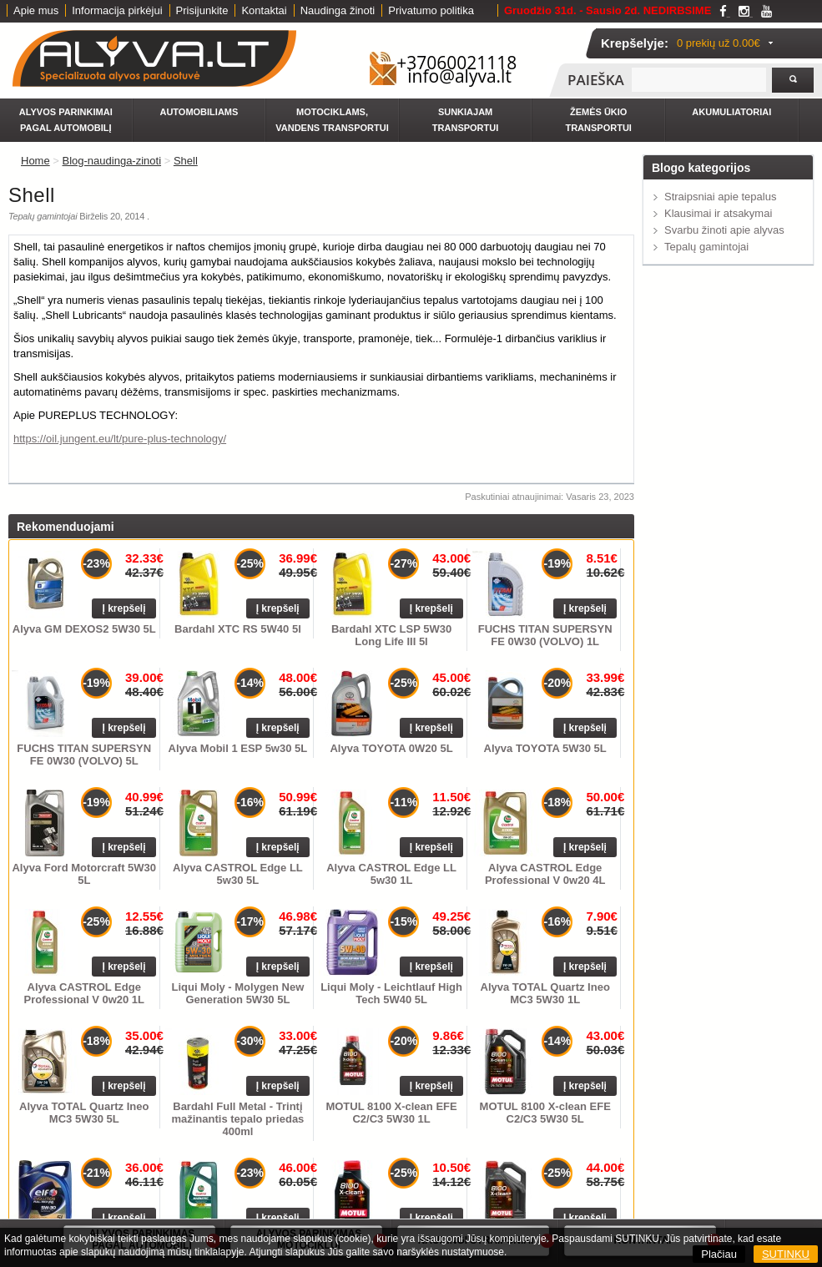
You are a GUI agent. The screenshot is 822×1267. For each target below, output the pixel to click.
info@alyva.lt (459, 76)
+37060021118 (456, 62)
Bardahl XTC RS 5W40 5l (237, 629)
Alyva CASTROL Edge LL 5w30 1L (391, 873)
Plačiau (719, 1254)
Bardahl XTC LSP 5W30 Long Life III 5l (391, 635)
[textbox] (699, 80)
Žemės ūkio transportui (598, 120)
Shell (186, 160)
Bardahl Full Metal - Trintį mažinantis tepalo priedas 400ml (237, 1119)
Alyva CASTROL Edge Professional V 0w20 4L (545, 873)
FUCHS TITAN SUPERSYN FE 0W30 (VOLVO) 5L (84, 754)
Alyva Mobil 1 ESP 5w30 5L (238, 748)
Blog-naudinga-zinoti (112, 160)
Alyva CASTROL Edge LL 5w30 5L (238, 873)
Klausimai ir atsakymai (718, 213)
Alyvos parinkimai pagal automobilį (66, 120)
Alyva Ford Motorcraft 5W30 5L (84, 873)
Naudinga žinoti (338, 10)
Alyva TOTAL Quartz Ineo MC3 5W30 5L (84, 1112)
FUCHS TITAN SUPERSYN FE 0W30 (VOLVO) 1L (545, 635)
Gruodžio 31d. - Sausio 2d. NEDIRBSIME (607, 10)
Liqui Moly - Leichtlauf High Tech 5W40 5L (391, 993)
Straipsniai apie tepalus (720, 196)
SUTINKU (785, 1254)
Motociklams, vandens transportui (331, 120)
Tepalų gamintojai (706, 246)
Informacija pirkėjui (117, 10)
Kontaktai (263, 10)
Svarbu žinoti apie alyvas (724, 230)
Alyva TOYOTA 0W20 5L (391, 748)
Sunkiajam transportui (465, 120)
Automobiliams (198, 112)
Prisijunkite (202, 10)
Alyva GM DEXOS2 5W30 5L (84, 629)
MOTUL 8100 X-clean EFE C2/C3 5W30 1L (390, 1112)
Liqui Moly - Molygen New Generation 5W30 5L (237, 993)
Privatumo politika (431, 10)
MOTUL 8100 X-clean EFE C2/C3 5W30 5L (545, 1112)
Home (35, 160)
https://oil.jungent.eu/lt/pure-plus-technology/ (119, 438)
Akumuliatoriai (731, 112)
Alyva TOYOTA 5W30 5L (545, 748)
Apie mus (35, 10)
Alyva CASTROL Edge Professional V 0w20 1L (84, 993)
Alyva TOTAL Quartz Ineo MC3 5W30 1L (545, 993)
